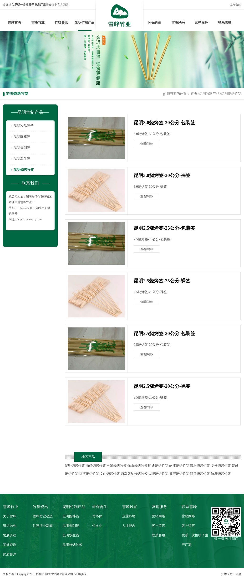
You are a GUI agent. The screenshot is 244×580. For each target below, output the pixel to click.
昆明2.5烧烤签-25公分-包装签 (164, 228)
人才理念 (128, 526)
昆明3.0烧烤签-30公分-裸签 (162, 175)
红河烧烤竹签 (89, 474)
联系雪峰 (224, 22)
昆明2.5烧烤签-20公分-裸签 (162, 386)
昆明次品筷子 (24, 126)
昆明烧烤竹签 (231, 93)
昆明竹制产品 (85, 22)
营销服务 (201, 22)
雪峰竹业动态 (43, 516)
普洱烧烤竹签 (200, 465)
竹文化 (97, 526)
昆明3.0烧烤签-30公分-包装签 (164, 122)
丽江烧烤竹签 (179, 465)
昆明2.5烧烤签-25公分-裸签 (162, 280)
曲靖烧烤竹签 (96, 465)
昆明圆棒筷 (22, 137)
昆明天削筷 (22, 148)
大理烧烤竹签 (158, 474)
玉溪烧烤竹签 (117, 465)
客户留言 (158, 526)
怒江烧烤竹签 (200, 474)
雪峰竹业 (38, 22)
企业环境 (128, 516)
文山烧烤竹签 (110, 474)
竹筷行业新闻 (43, 526)
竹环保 (97, 516)
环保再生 (154, 22)
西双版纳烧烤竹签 (134, 474)
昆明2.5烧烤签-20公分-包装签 (164, 333)
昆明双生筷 (22, 159)
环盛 (238, 574)
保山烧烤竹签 (137, 465)
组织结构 (9, 526)
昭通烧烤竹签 (158, 465)
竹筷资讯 (61, 22)
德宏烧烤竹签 (179, 474)
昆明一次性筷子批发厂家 (30, 4)
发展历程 (9, 535)
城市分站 (235, 4)
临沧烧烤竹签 (221, 465)
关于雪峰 (9, 516)
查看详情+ (146, 143)
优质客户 (9, 554)
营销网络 (158, 516)
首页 (194, 93)
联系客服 (158, 535)
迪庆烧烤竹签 (221, 474)
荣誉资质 (9, 545)
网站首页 (14, 22)
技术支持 (227, 574)
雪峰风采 (178, 22)
